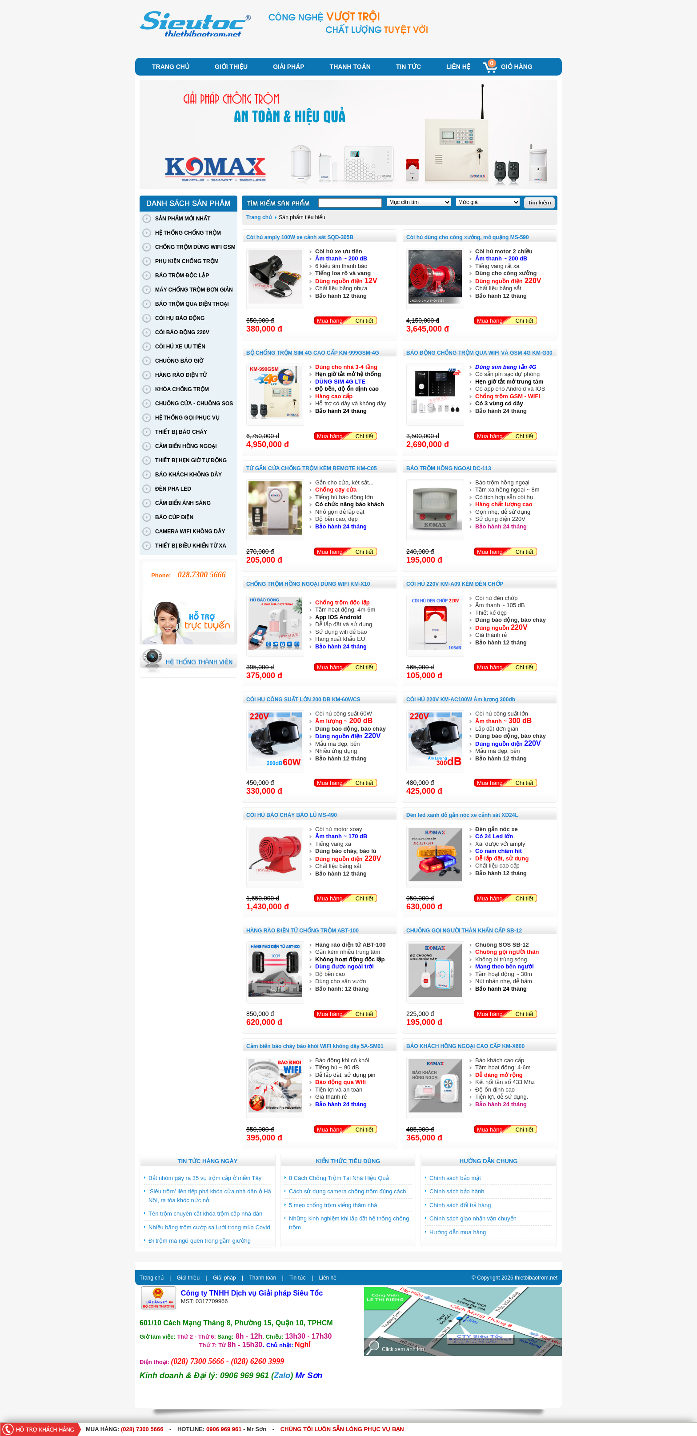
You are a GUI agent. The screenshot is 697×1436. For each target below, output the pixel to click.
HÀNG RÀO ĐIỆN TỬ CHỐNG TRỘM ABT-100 (302, 931)
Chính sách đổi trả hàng (460, 1205)
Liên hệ (458, 66)
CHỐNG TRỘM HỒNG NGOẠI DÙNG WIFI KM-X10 (308, 584)
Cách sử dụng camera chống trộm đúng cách (347, 1191)
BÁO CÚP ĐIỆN (174, 517)
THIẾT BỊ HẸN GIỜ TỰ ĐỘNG (191, 460)
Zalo (282, 1375)
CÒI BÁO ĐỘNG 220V (182, 332)
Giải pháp (288, 66)
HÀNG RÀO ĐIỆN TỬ (181, 375)
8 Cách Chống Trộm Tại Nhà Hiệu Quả (339, 1178)
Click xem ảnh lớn (403, 1349)
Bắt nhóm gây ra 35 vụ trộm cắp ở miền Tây (204, 1178)
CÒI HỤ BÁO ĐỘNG (179, 318)
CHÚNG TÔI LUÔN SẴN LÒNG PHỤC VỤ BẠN (342, 1429)
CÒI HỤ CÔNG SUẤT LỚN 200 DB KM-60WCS (303, 699)
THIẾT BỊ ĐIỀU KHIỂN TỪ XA (190, 546)
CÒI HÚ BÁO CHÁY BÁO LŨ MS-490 (291, 815)
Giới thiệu (231, 66)
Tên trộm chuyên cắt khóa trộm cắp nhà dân (205, 1213)
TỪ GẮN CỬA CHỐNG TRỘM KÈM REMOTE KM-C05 (311, 468)
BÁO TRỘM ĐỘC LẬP (182, 275)
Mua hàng (330, 320)
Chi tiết (364, 320)
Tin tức (408, 66)
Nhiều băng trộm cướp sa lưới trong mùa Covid (209, 1227)
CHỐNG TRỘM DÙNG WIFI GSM (195, 247)
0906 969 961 (224, 1429)
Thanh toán (350, 66)
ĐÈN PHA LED (173, 489)
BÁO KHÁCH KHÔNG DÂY (188, 475)
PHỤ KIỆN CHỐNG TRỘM (187, 261)
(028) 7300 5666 (142, 1429)
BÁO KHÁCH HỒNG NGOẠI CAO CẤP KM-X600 (465, 1046)
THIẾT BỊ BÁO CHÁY (181, 432)
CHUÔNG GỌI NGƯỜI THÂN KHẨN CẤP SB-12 (464, 931)
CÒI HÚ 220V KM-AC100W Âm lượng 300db (460, 699)
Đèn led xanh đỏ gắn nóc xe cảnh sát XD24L (462, 815)
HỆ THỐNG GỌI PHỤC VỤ (187, 418)
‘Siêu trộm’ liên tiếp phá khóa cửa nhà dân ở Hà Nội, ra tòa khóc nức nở (209, 1196)
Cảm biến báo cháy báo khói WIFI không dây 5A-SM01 (315, 1046)
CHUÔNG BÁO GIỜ (179, 361)
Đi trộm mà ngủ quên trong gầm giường (199, 1240)
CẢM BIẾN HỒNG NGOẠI (186, 446)
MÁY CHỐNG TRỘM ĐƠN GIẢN (194, 290)
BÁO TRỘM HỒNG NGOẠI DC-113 (448, 468)
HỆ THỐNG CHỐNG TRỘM (188, 233)
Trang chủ (170, 66)
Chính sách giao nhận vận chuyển (473, 1218)
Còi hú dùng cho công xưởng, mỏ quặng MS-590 (467, 237)
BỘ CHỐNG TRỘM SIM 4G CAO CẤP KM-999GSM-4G (312, 353)
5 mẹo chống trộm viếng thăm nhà (333, 1205)
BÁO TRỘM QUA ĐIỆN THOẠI (192, 304)
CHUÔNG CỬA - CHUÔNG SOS (194, 403)
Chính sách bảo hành (456, 1191)
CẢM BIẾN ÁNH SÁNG (183, 503)
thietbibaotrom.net (536, 1278)
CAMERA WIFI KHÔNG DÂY (190, 531)
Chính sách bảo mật (455, 1178)
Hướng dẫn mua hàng (457, 1232)
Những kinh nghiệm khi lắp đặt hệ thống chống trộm (349, 1223)
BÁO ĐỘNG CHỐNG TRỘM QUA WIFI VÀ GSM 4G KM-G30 (479, 353)
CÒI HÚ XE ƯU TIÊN (180, 347)
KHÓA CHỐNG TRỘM (182, 389)
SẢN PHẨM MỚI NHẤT (182, 219)
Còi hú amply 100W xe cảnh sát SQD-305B (299, 237)
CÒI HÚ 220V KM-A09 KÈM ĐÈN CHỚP (454, 584)
